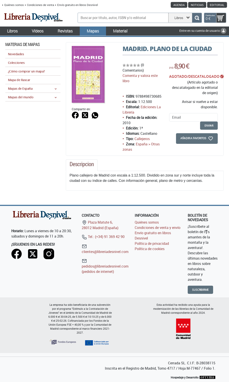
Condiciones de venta (40, 5)
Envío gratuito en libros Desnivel (77, 5)
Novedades (16, 54)
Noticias (197, 5)
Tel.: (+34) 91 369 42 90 (103, 236)
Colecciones (16, 63)
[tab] (82, 165)
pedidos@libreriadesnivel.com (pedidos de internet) (105, 266)
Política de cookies (150, 248)
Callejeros (142, 138)
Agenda (179, 5)
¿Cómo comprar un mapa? (26, 71)
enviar (208, 125)
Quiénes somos (14, 5)
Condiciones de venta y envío (157, 227)
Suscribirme (200, 290)
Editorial (217, 5)
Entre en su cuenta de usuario (202, 31)
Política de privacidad (152, 243)
